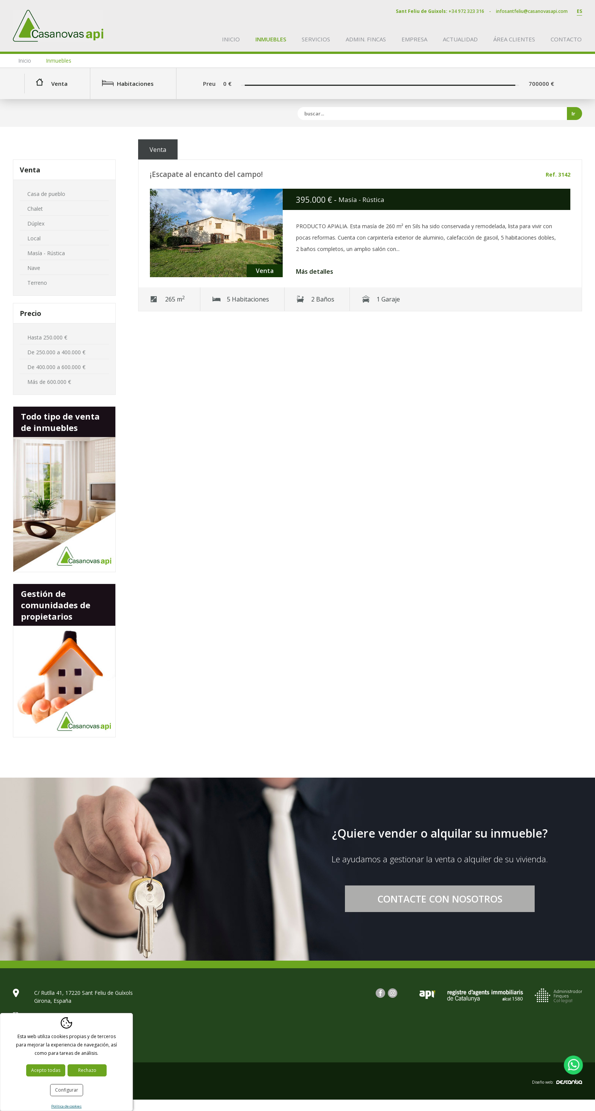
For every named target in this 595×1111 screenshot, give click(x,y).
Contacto (566, 39)
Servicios (316, 39)
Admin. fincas (366, 39)
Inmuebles (270, 39)
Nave (33, 267)
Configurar (66, 1090)
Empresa (414, 39)
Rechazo (87, 1070)
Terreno (37, 282)
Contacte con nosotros (440, 898)
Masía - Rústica (46, 253)
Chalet (35, 208)
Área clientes (514, 39)
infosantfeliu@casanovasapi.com (532, 11)
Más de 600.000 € (49, 381)
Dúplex (35, 223)
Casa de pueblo (46, 193)
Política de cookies (66, 1106)
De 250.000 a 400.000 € (56, 352)
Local (34, 238)
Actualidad (460, 39)
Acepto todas (45, 1070)
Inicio (231, 39)
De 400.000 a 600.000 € (56, 367)
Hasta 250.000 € (47, 337)
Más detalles (314, 271)
